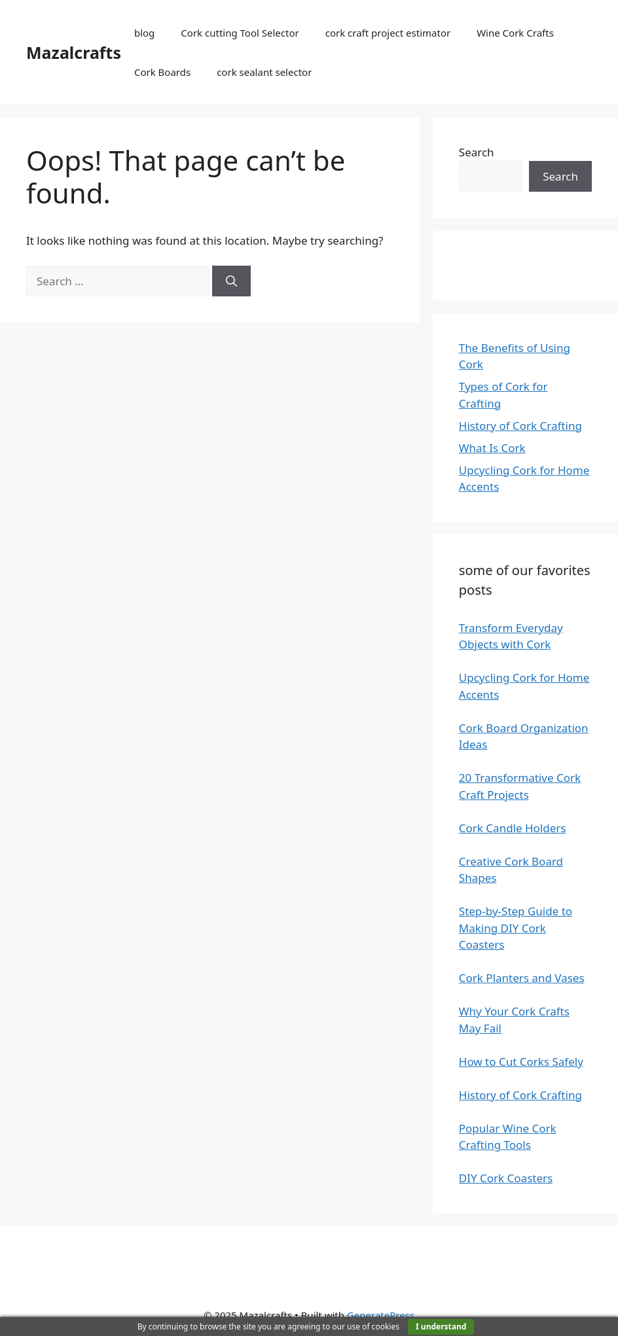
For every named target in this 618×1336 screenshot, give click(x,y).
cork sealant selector (264, 72)
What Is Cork (492, 447)
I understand (441, 1326)
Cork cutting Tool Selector (240, 32)
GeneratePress (380, 1315)
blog (144, 32)
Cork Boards (162, 72)
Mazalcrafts (73, 52)
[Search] (231, 281)
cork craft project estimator (387, 32)
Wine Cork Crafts (515, 32)
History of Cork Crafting (520, 425)
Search (476, 152)
